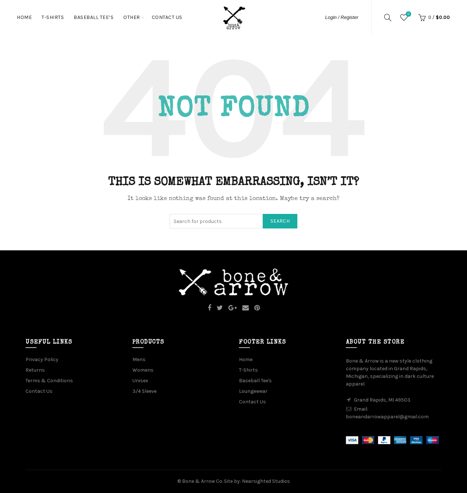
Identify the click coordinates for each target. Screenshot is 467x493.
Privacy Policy (42, 359)
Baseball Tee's (255, 380)
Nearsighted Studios (266, 481)
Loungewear (253, 391)
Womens (143, 370)
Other (131, 17)
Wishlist (407, 14)
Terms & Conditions (49, 380)
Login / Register (341, 17)
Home (24, 17)
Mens (139, 359)
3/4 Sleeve (144, 391)
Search (280, 221)
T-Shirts (53, 17)
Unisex (140, 380)
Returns (35, 370)
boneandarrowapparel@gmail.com (387, 417)
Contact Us (167, 17)
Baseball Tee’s (93, 17)
